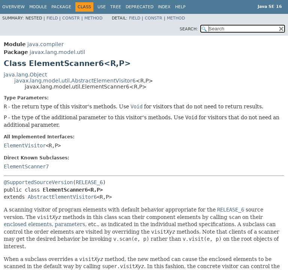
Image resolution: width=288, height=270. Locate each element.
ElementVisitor (25, 145)
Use (102, 6)
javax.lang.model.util (57, 52)
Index (164, 6)
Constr (71, 18)
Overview (13, 6)
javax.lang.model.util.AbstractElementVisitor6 (75, 81)
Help (180, 6)
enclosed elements (28, 224)
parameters (70, 224)
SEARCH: (189, 29)
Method (93, 18)
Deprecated (139, 6)
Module (38, 6)
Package (61, 6)
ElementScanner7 (26, 167)
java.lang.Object (25, 75)
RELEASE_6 (89, 182)
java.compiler (45, 44)
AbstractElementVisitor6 (62, 197)
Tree (115, 6)
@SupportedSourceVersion (38, 182)
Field (52, 18)
